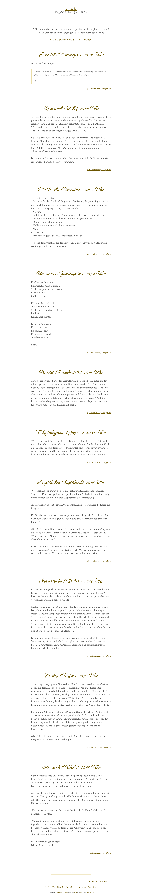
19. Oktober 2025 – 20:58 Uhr (99, 853)
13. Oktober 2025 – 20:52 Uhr (99, 352)
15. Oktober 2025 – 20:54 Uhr (99, 462)
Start (95, 887)
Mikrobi (71, 9)
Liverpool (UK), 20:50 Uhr (71, 108)
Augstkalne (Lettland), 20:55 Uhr (71, 482)
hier (75, 893)
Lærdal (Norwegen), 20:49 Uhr (71, 54)
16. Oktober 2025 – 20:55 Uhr (99, 561)
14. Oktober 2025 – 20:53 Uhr (99, 412)
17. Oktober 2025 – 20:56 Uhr (99, 656)
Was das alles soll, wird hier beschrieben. (71, 40)
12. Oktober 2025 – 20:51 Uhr (99, 254)
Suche (48, 887)
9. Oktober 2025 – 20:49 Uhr (99, 88)
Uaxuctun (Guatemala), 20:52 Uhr (71, 273)
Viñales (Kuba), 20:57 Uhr (71, 675)
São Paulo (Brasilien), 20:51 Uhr (71, 189)
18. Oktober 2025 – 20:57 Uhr (99, 747)
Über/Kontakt (58, 887)
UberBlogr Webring (62, 893)
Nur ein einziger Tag (82, 887)
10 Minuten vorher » (99, 882)
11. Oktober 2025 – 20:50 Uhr (99, 169)
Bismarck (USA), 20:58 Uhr (71, 767)
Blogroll (69, 887)
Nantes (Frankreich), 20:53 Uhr (71, 372)
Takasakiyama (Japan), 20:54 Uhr (71, 432)
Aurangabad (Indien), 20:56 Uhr (71, 581)
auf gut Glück (90, 893)
